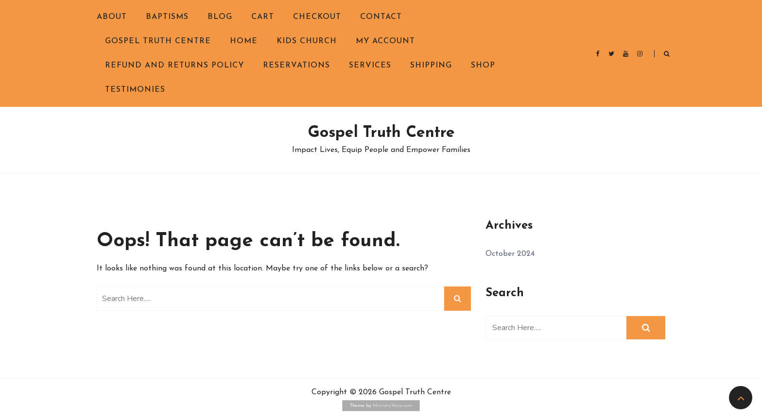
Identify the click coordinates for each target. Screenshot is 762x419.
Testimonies (135, 90)
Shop (483, 65)
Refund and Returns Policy (174, 65)
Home (244, 41)
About (112, 17)
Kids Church (307, 41)
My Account (385, 41)
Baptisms (167, 17)
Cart (262, 17)
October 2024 (510, 254)
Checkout (317, 17)
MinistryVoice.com (392, 405)
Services (370, 65)
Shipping (431, 65)
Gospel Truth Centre (158, 41)
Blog (220, 17)
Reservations (296, 65)
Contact (381, 17)
